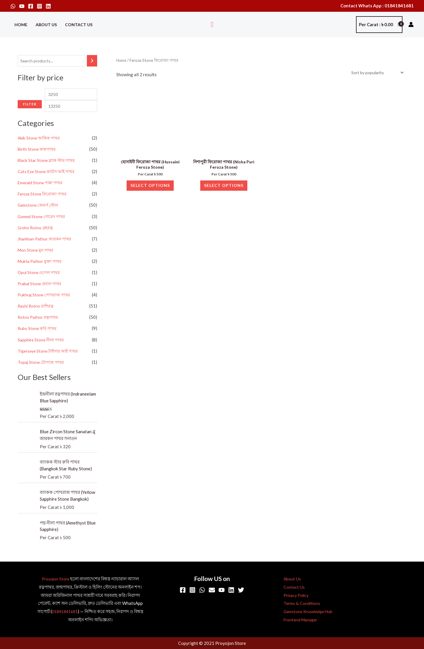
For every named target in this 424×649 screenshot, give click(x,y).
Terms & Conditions (298, 604)
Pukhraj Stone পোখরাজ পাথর (45, 303)
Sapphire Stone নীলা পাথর (42, 348)
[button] (212, 25)
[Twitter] (241, 590)
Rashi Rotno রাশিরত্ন (37, 314)
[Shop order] (374, 73)
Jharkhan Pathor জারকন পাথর (46, 248)
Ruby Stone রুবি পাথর (38, 337)
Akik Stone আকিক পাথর (40, 148)
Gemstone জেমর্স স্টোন (39, 215)
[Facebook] (30, 6)
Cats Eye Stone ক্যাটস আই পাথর (48, 181)
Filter (30, 118)
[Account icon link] (411, 24)
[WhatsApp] (13, 6)
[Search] (92, 61)
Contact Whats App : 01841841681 (377, 5)
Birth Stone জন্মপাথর (37, 159)
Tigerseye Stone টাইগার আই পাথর (50, 359)
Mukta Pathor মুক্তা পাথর (41, 270)
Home (20, 24)
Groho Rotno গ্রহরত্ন (37, 237)
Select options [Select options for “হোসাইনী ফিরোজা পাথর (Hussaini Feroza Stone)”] (150, 189)
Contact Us (78, 24)
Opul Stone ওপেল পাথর (40, 281)
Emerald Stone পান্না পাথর (41, 192)
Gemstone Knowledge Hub (305, 612)
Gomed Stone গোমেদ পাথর (42, 225)
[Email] (212, 590)
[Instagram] (39, 6)
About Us (46, 24)
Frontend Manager (297, 620)
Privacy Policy (293, 595)
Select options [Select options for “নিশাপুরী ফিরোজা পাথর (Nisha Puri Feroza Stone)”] (223, 189)
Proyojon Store (55, 579)
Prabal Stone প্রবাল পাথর (41, 292)
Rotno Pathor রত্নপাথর (39, 325)
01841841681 (64, 612)
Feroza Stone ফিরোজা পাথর (43, 203)
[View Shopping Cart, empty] (379, 24)
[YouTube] (21, 6)
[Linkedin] (48, 6)
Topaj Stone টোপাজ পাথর (41, 370)
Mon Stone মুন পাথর (36, 259)
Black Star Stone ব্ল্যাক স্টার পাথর (48, 170)
